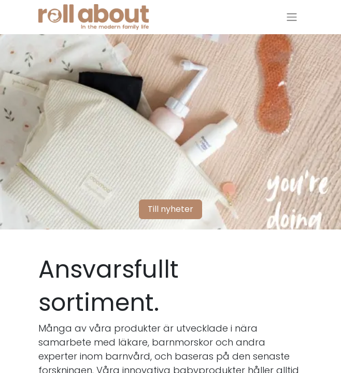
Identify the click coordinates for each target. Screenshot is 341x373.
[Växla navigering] (292, 17)
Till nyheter (170, 209)
